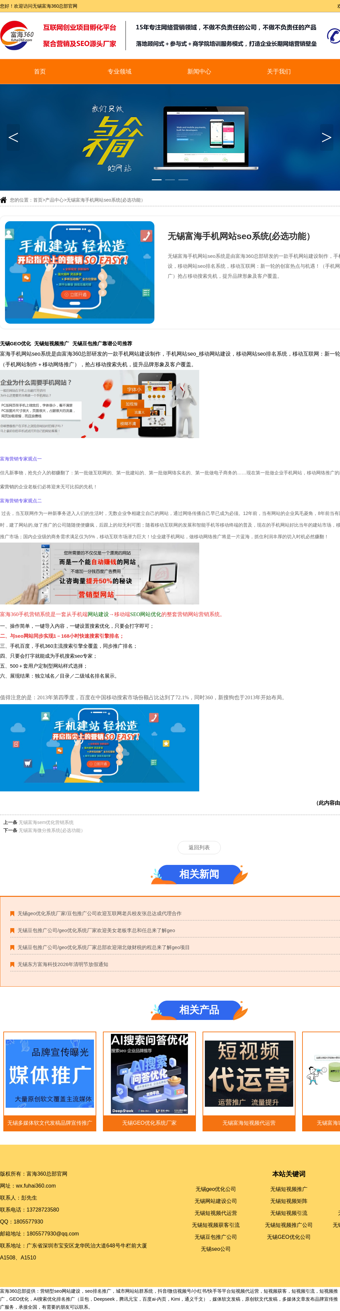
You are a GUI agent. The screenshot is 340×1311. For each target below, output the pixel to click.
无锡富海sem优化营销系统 (46, 822)
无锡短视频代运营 (216, 1213)
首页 (40, 71)
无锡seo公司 (216, 1249)
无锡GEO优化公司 (289, 1237)
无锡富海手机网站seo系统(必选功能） (105, 200)
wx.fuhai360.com (36, 1186)
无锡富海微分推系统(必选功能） (52, 830)
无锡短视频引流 (288, 1213)
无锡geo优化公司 (216, 1189)
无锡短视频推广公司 (289, 1225)
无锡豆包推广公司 (216, 1237)
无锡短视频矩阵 (288, 1201)
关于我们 (279, 71)
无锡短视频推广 (51, 343)
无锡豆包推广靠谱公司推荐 (102, 343)
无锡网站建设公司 (216, 1201)
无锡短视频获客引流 (216, 1225)
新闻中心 (199, 71)
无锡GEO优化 (15, 343)
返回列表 (199, 847)
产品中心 (54, 200)
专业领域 (119, 71)
